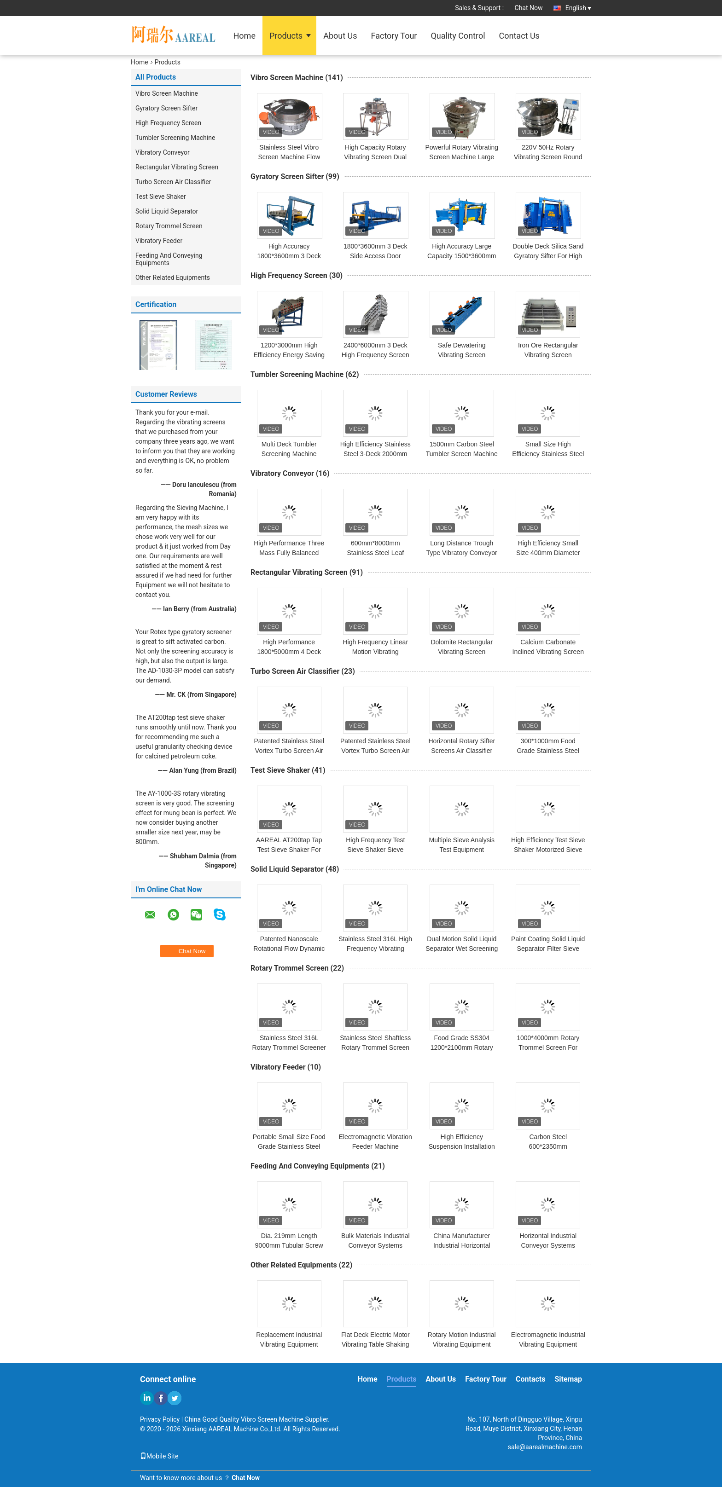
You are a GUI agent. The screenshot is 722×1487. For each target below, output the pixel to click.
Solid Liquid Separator (166, 211)
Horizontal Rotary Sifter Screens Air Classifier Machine (461, 750)
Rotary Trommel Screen (169, 226)
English (578, 8)
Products (286, 36)
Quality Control (458, 36)
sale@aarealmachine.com (545, 1447)
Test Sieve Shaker (160, 196)
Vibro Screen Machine (166, 93)
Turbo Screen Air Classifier (173, 181)
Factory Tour (394, 36)
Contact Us (519, 36)
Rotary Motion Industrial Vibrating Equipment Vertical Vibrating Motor (462, 1344)
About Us (340, 36)
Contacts (530, 1379)
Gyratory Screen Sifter (166, 108)
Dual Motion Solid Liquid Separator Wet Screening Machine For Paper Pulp (461, 948)
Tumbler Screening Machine (175, 137)
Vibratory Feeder (158, 240)
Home (244, 36)
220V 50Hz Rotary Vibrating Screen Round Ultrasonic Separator (548, 157)
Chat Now (529, 8)
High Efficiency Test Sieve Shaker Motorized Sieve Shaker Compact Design (548, 849)
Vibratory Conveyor (162, 152)
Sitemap (568, 1379)
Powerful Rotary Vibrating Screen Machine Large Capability (461, 157)
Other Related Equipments (172, 277)
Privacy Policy (160, 1419)
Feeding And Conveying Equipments (169, 259)
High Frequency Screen (168, 123)
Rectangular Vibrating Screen (176, 167)
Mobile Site (159, 1456)
